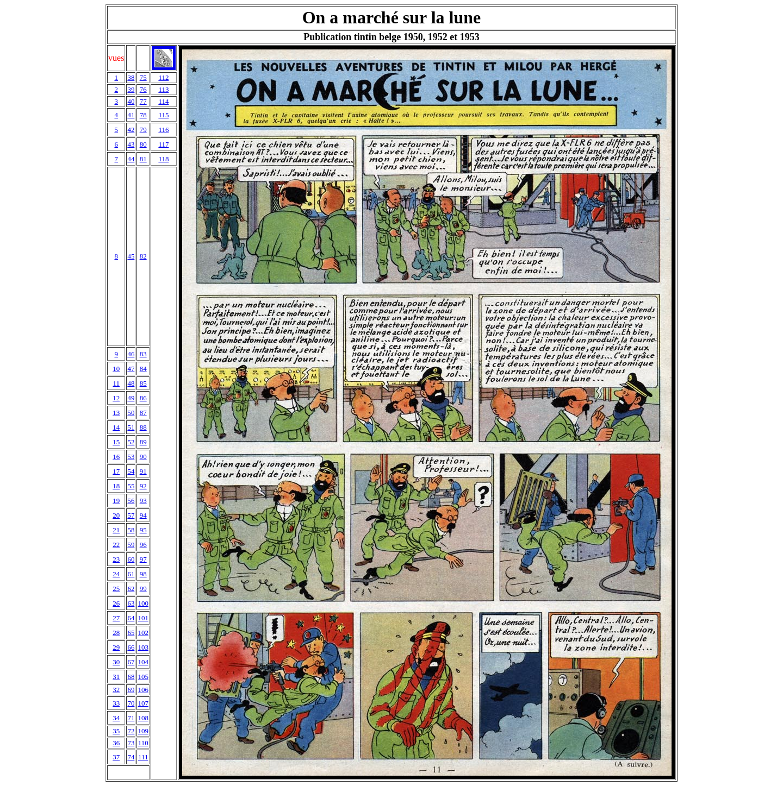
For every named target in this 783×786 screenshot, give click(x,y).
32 (116, 690)
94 (143, 515)
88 (143, 427)
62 (130, 588)
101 (143, 618)
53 (130, 456)
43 (130, 144)
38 (130, 77)
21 (116, 530)
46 (130, 354)
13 (116, 412)
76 (143, 89)
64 (130, 618)
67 (130, 662)
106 (143, 690)
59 (130, 544)
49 (130, 398)
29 (116, 647)
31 (116, 676)
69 (130, 690)
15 (116, 442)
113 (163, 89)
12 (116, 398)
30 (116, 662)
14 (116, 427)
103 (143, 647)
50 (130, 412)
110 (143, 743)
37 (116, 757)
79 (143, 129)
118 (163, 159)
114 (163, 101)
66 (130, 647)
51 (130, 427)
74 (130, 757)
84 (143, 368)
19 (116, 500)
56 (130, 500)
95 (143, 530)
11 (116, 383)
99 (143, 588)
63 (130, 603)
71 (130, 718)
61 (130, 574)
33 (116, 703)
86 (143, 398)
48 (130, 383)
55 (130, 486)
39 (130, 89)
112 (163, 77)
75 (143, 77)
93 (143, 500)
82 (143, 256)
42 (130, 129)
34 (116, 718)
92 (143, 486)
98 (143, 574)
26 (116, 603)
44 (130, 159)
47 (130, 368)
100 (143, 603)
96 (143, 544)
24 (116, 574)
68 (130, 676)
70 (130, 703)
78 (143, 115)
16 (116, 456)
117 (163, 144)
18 (116, 486)
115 (163, 115)
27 (116, 618)
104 (143, 662)
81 (143, 159)
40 (130, 101)
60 (130, 559)
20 (116, 515)
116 (163, 129)
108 (143, 718)
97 (143, 559)
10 (116, 368)
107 (143, 703)
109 (143, 731)
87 (143, 412)
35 (116, 731)
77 (143, 101)
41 (130, 115)
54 (130, 471)
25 (116, 588)
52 (130, 442)
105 (143, 676)
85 (143, 383)
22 (116, 544)
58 (130, 530)
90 (143, 456)
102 (143, 632)
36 (116, 743)
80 (143, 144)
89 (143, 442)
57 (130, 515)
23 (116, 559)
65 (130, 632)
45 (130, 256)
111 (143, 757)
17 (116, 471)
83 (143, 354)
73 (130, 743)
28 (116, 632)
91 (143, 471)
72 (130, 731)
